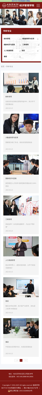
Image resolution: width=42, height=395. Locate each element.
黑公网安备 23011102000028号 (20, 391)
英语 (23, 50)
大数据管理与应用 (28, 39)
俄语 (5, 56)
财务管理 (7, 39)
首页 (2, 66)
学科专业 (9, 66)
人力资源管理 (8, 50)
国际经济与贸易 (9, 44)
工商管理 (25, 44)
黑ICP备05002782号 (31, 388)
